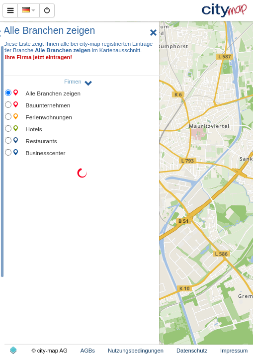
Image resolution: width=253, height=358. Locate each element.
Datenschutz (191, 351)
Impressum (234, 351)
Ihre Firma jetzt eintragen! (38, 57)
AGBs (88, 351)
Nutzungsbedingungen (136, 351)
